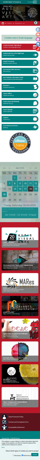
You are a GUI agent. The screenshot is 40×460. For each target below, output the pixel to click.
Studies (9, 23)
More (3, 447)
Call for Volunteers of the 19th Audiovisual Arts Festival (18, 210)
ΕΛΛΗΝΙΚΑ (31, 2)
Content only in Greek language (18, 38)
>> (35, 168)
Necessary (17, 455)
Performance (27, 455)
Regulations (18, 23)
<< (4, 168)
